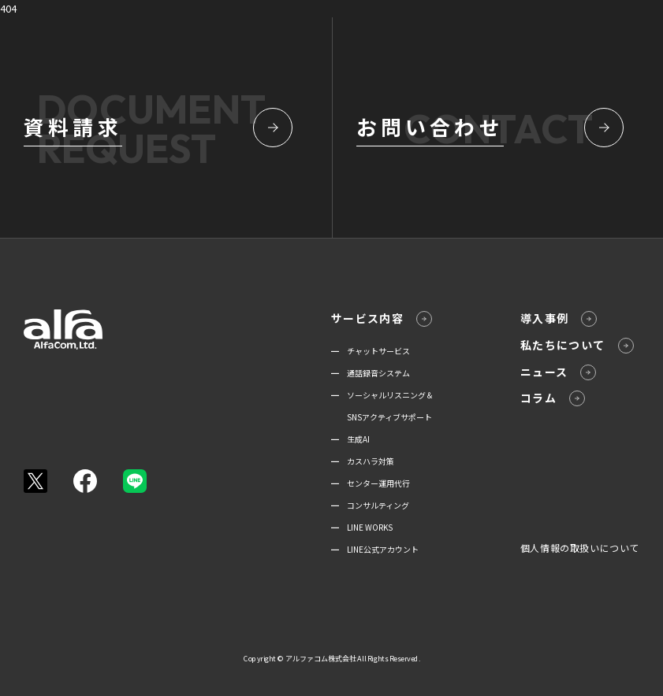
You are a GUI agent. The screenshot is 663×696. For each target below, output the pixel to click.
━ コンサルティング (370, 505)
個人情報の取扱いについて (579, 547)
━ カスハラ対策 (362, 461)
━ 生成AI (350, 439)
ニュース (558, 372)
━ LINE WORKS (362, 527)
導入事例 (559, 318)
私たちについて (577, 345)
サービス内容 (381, 318)
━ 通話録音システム (370, 373)
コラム (552, 398)
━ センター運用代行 (370, 483)
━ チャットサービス (370, 351)
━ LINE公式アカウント (375, 549)
